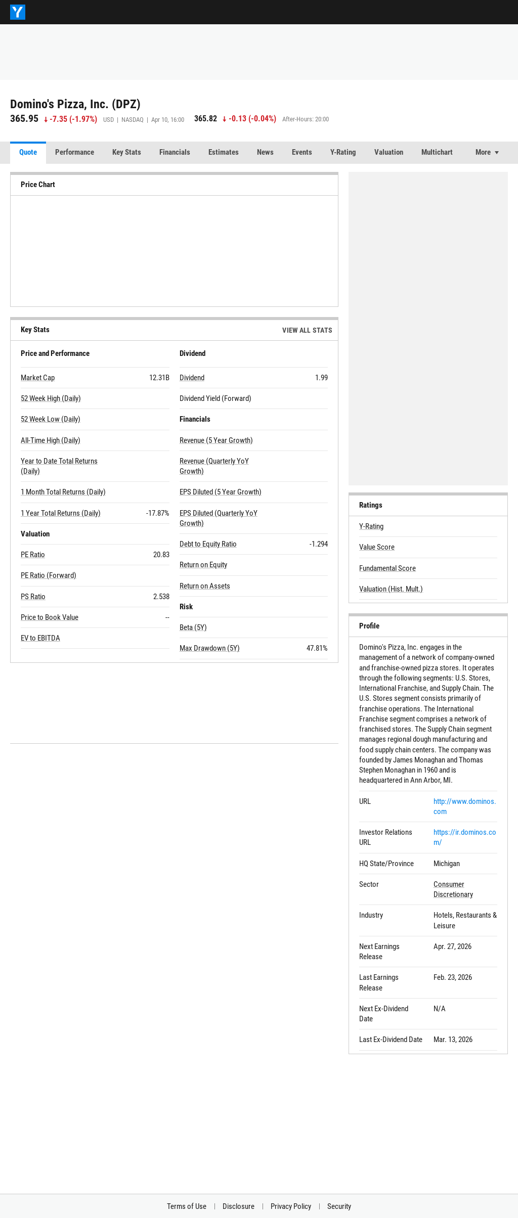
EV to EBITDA (40, 638)
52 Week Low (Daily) (50, 419)
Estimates (223, 152)
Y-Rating (343, 152)
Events (302, 152)
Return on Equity (203, 564)
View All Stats (307, 330)
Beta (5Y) (193, 627)
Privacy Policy (291, 1206)
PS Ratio (33, 596)
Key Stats (126, 152)
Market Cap (38, 377)
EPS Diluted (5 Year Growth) (221, 492)
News (265, 152)
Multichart (437, 152)
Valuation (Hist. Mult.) (391, 589)
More (483, 152)
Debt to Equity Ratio (208, 544)
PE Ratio (33, 554)
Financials (174, 152)
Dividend (192, 377)
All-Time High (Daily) (50, 440)
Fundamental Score (387, 568)
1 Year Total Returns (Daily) (61, 513)
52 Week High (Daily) (51, 398)
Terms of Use (186, 1206)
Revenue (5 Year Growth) (216, 440)
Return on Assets (205, 586)
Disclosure (238, 1206)
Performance (74, 152)
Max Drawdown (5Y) (210, 648)
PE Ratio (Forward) (48, 575)
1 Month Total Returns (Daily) (63, 492)
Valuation (388, 152)
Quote (28, 152)
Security (339, 1206)
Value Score (377, 547)
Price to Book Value (49, 617)
